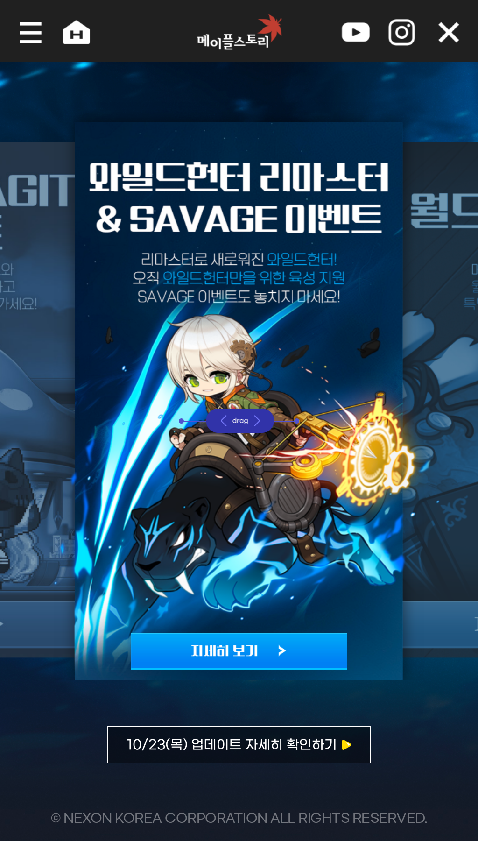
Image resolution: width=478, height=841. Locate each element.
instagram (406, 31)
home (71, 31)
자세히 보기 (239, 645)
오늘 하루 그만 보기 (454, 31)
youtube (358, 31)
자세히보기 (239, 752)
